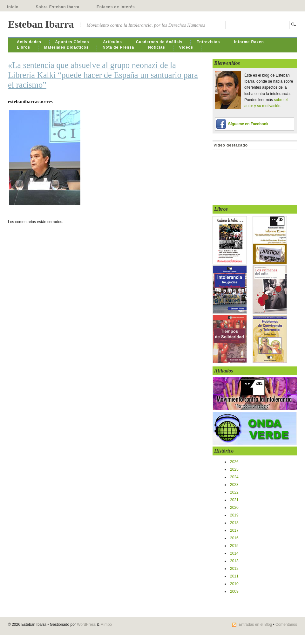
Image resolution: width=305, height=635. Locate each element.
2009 (234, 591)
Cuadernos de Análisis (159, 42)
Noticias (156, 47)
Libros (23, 47)
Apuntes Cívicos (72, 42)
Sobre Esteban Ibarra (57, 7)
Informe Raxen (249, 42)
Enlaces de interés (116, 7)
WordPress (86, 624)
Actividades (29, 42)
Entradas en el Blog (255, 624)
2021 (234, 500)
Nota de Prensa (118, 47)
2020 (234, 507)
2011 (234, 576)
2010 (234, 584)
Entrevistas (208, 42)
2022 (234, 492)
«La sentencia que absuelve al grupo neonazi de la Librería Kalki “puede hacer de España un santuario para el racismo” (103, 75)
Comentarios (286, 624)
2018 (234, 523)
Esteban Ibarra (41, 24)
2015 (234, 545)
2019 (234, 515)
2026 (234, 462)
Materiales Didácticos (66, 47)
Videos (186, 47)
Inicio (12, 7)
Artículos (112, 42)
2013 (234, 561)
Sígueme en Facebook (248, 124)
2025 (234, 469)
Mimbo (106, 624)
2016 (234, 538)
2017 (234, 530)
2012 (234, 568)
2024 (234, 477)
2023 (234, 484)
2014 (234, 553)
